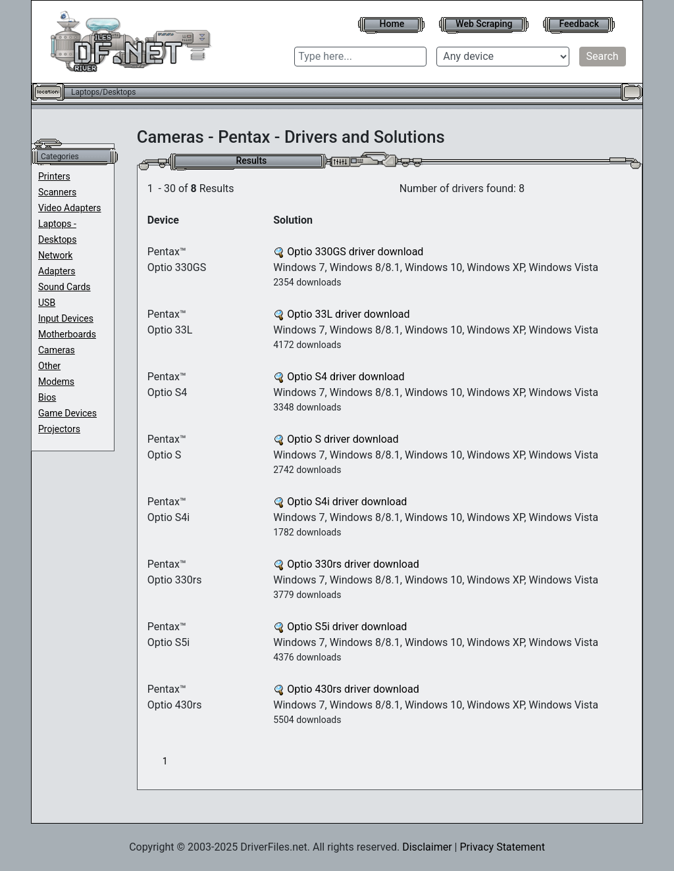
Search (602, 56)
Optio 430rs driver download (346, 689)
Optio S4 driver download (338, 376)
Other (49, 366)
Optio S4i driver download (340, 501)
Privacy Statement (501, 847)
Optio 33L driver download (341, 314)
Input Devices (65, 318)
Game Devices (67, 413)
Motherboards (67, 334)
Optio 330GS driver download (348, 251)
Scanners (57, 192)
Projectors (59, 429)
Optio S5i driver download (340, 626)
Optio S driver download (335, 439)
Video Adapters (69, 208)
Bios (47, 397)
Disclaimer (427, 847)
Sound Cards (64, 287)
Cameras (56, 350)
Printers (54, 176)
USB (46, 302)
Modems (56, 381)
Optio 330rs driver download (346, 564)
